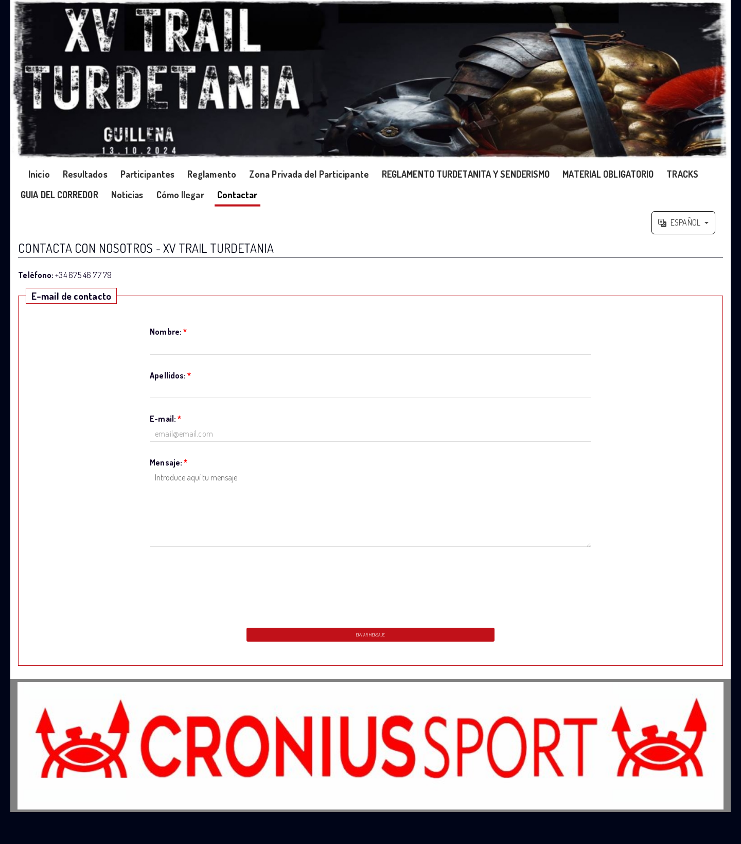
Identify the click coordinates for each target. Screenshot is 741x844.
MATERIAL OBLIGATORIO (608, 174)
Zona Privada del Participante (309, 174)
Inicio (39, 174)
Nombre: (168, 331)
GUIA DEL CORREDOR (59, 194)
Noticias (127, 194)
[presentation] (370, 584)
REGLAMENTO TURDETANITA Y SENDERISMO (466, 174)
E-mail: (165, 419)
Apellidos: (170, 375)
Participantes (147, 174)
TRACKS (682, 174)
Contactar (237, 194)
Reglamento (211, 174)
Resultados (85, 174)
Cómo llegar (180, 194)
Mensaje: (168, 462)
